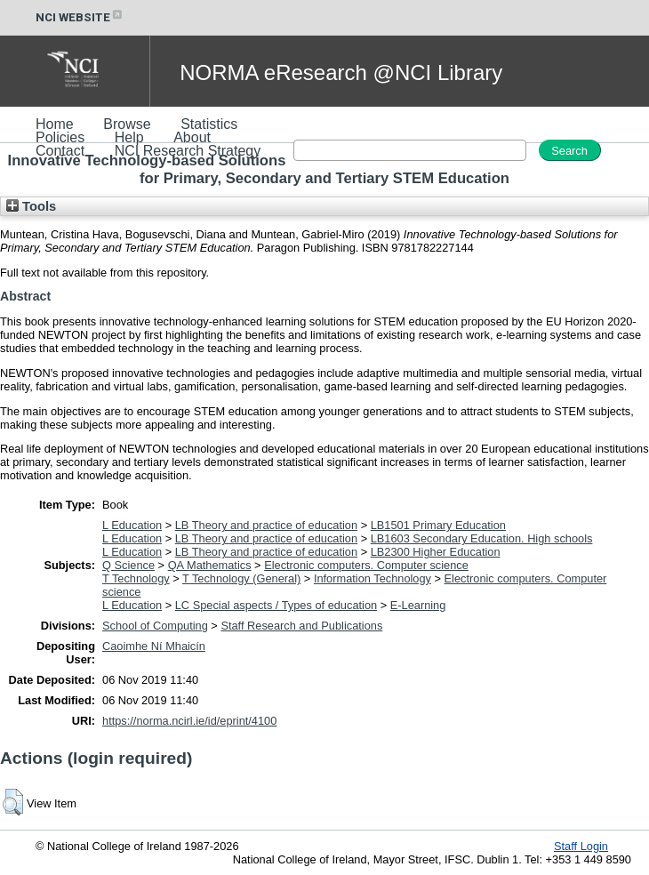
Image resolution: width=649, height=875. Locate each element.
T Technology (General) (241, 578)
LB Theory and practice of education (266, 525)
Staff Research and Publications (301, 625)
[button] (13, 802)
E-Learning (418, 605)
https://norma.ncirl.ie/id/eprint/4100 (189, 720)
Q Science (128, 565)
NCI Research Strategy (188, 150)
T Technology (136, 578)
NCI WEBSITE (80, 17)
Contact (60, 150)
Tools (31, 206)
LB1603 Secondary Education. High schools (482, 538)
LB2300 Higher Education (436, 551)
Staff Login (581, 846)
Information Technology (372, 578)
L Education (132, 525)
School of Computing (155, 625)
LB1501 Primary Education (438, 525)
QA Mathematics (210, 565)
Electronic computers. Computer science (366, 565)
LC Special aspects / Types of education (276, 605)
